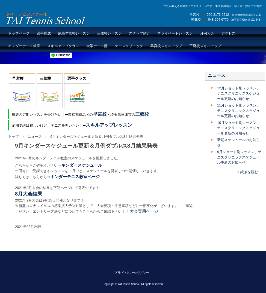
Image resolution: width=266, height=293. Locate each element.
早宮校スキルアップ (166, 46)
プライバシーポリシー (131, 273)
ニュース (35, 137)
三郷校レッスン (109, 33)
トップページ (18, 33)
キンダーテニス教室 (24, 46)
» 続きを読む (247, 172)
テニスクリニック (129, 46)
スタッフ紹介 (139, 33)
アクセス (228, 33)
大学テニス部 (97, 46)
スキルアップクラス (63, 46)
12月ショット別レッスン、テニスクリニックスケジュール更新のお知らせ (238, 93)
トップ (13, 137)
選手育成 (44, 33)
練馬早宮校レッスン (74, 33)
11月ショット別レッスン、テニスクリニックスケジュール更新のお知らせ (238, 110)
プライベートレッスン (175, 33)
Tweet (43, 55)
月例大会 (207, 33)
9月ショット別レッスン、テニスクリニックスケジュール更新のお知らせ (239, 157)
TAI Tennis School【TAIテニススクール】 (46, 18)
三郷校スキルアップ (205, 46)
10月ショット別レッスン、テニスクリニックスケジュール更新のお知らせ (238, 128)
